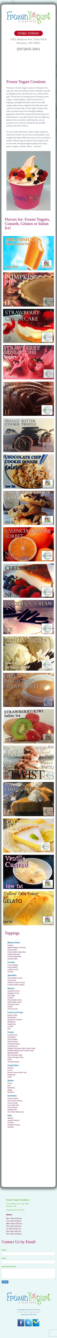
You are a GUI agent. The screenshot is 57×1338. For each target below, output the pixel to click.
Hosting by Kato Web (28, 1314)
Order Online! (28, 33)
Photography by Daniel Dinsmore (28, 1310)
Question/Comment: (9, 1266)
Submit (5, 1282)
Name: (4, 1250)
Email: (4, 1258)
